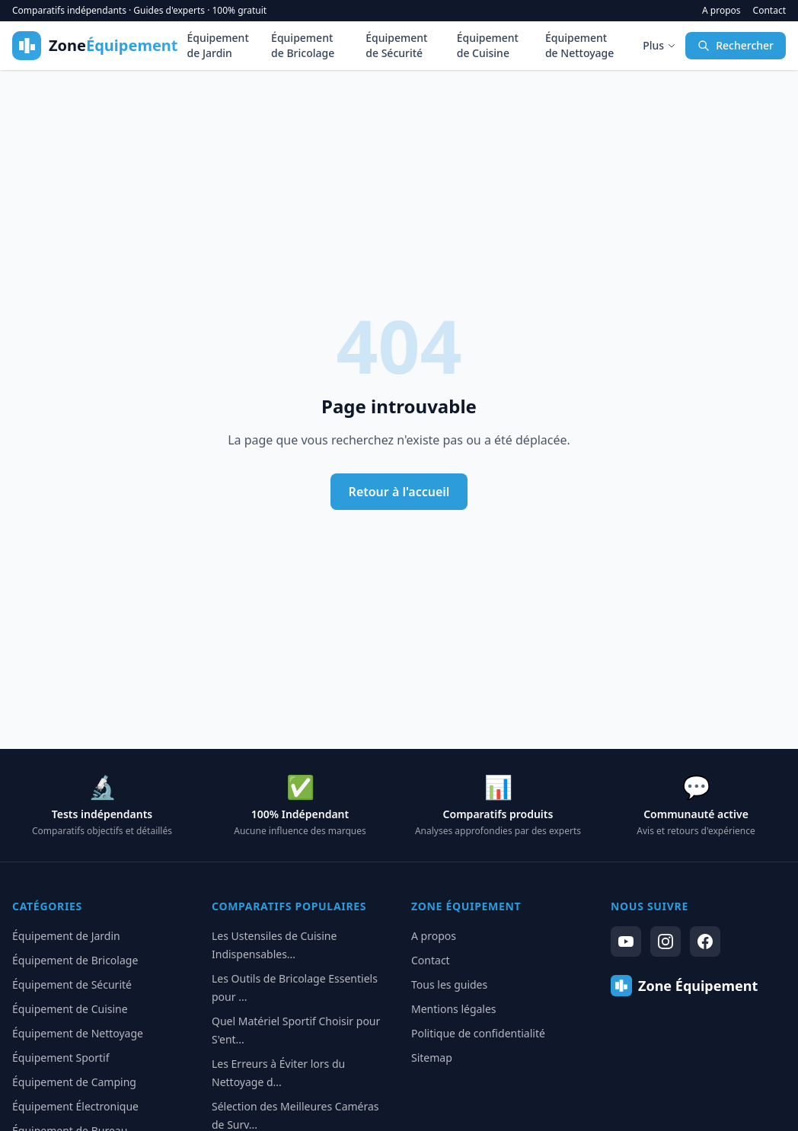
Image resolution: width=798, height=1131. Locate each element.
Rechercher (735, 45)
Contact (769, 11)
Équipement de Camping (74, 1082)
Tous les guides (449, 984)
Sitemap (431, 1057)
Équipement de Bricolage (302, 45)
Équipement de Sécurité (396, 45)
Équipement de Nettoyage (579, 45)
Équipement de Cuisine (488, 45)
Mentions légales (453, 1009)
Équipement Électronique (75, 1106)
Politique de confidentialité (478, 1033)
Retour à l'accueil (399, 491)
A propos (721, 11)
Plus (659, 45)
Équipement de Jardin (218, 45)
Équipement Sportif (61, 1057)
